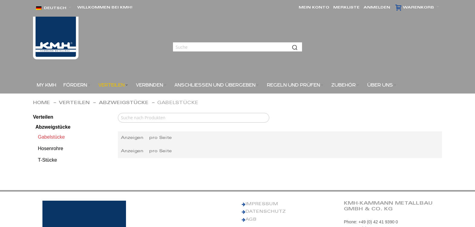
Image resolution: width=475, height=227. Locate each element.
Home (41, 103)
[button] (53, 8)
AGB (250, 220)
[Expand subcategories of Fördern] (89, 85)
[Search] (193, 118)
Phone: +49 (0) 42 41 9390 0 (371, 221)
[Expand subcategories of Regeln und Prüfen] (322, 85)
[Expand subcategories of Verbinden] (165, 85)
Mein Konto (314, 7)
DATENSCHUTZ (265, 212)
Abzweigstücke (123, 103)
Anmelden (377, 7)
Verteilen (74, 103)
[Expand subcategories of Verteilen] (127, 85)
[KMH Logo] (55, 38)
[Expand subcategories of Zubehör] (358, 85)
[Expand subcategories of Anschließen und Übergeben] (257, 85)
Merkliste (346, 7)
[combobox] (237, 47)
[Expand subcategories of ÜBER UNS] (395, 85)
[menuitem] (46, 85)
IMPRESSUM (261, 204)
